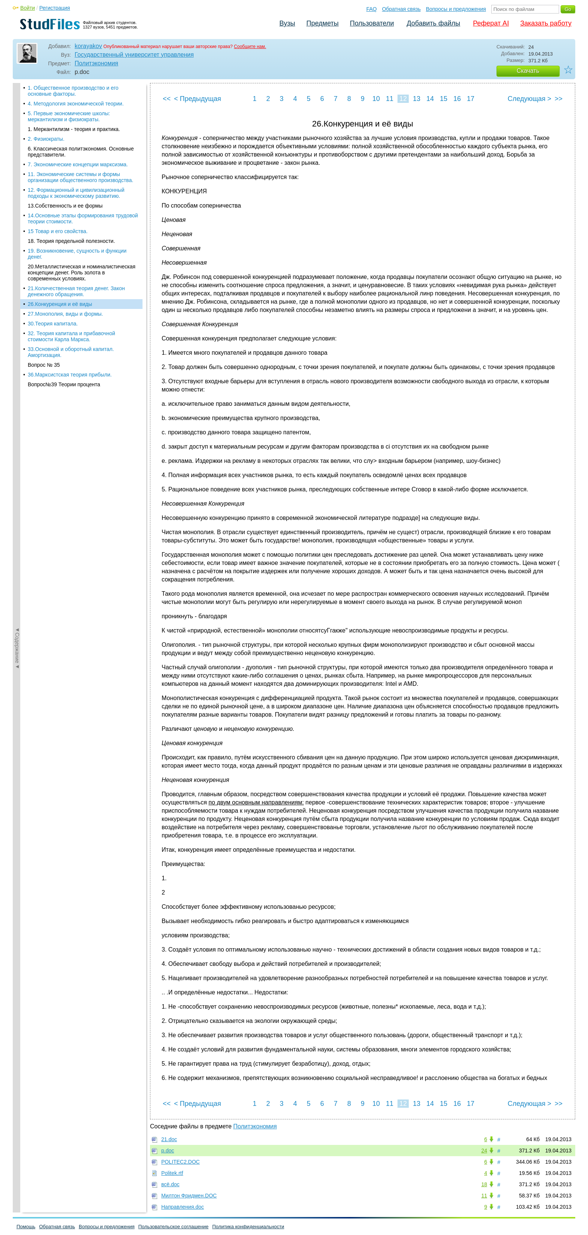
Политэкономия (96, 63)
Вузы (287, 23)
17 (470, 98)
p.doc (167, 1151)
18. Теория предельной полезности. (71, 197)
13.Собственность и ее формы (65, 162)
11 (389, 98)
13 (416, 98)
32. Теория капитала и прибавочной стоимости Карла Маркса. (71, 293)
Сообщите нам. (250, 46)
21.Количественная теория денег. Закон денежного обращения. (76, 248)
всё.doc (170, 1184)
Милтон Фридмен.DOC (189, 1196)
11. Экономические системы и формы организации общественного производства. (80, 134)
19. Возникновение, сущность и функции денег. (77, 210)
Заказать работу (546, 23)
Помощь (25, 1226)
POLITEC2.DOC (180, 1162)
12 (403, 98)
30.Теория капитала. (53, 280)
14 (430, 98)
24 (484, 1151)
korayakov (88, 46)
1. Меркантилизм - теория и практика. (74, 86)
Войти (27, 8)
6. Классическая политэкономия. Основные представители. (81, 108)
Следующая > (529, 98)
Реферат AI (491, 23)
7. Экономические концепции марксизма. (78, 121)
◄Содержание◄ (17, 214)
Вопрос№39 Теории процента (64, 341)
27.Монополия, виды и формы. (65, 270)
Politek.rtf (172, 1173)
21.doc (169, 1139)
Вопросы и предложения (456, 9)
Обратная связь (401, 9)
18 (484, 1184)
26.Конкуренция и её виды (60, 261)
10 (376, 98)
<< (167, 98)
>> (558, 98)
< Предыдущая (197, 98)
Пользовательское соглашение (173, 1226)
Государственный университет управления (134, 54)
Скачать (528, 71)
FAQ (371, 9)
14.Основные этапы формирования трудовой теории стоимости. (83, 175)
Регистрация (54, 8)
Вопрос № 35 (44, 321)
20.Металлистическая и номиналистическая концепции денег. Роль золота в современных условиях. (81, 229)
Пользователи (372, 23)
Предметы (322, 23)
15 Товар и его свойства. (58, 188)
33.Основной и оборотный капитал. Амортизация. (71, 309)
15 (443, 98)
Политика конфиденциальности (248, 1226)
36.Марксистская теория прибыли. (70, 331)
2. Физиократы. (46, 95)
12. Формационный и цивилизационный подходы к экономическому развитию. (76, 149)
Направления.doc (182, 1207)
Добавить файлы (433, 23)
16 (457, 98)
